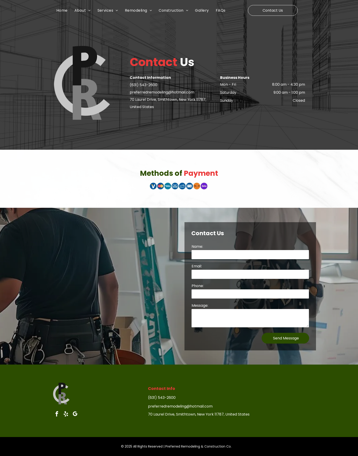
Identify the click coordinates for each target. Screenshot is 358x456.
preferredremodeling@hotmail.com (162, 92)
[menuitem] (65, 10)
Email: (197, 266)
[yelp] (66, 414)
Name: (197, 246)
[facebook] (57, 414)
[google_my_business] (75, 414)
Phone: (198, 285)
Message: (200, 305)
